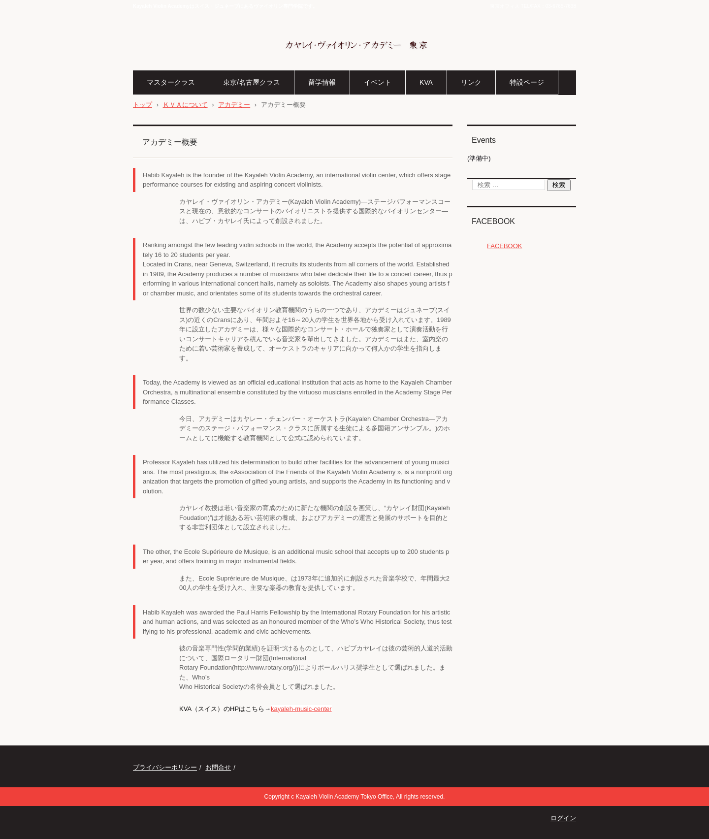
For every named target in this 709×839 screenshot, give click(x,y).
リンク (471, 82)
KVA (426, 82)
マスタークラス (171, 82)
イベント (377, 82)
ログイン (563, 818)
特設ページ (527, 82)
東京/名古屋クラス (251, 82)
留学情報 (322, 82)
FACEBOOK (493, 221)
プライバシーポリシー (165, 767)
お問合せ (218, 767)
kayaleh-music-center (301, 708)
